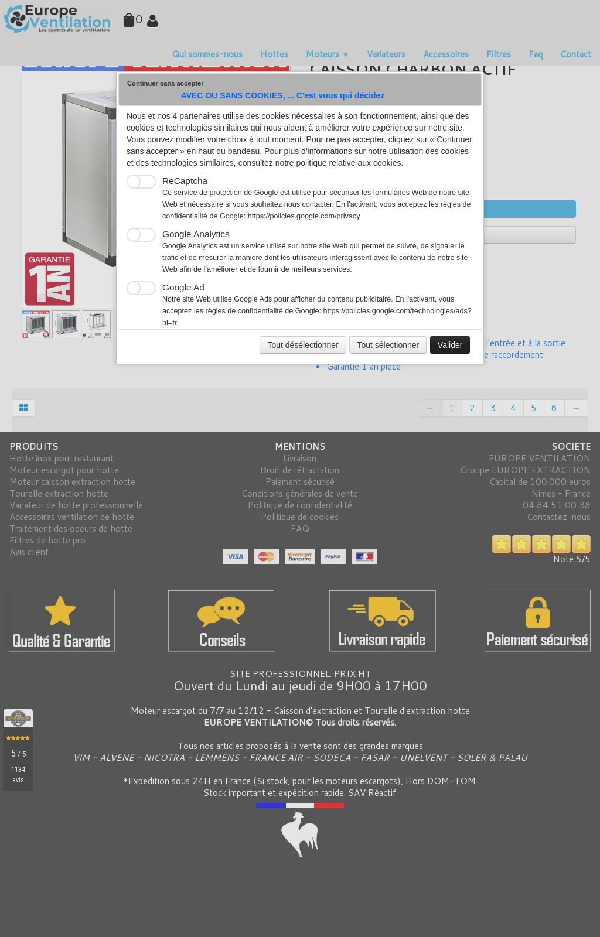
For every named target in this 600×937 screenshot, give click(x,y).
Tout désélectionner (302, 345)
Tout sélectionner (388, 345)
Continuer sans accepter (165, 83)
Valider (450, 345)
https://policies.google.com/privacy (304, 216)
